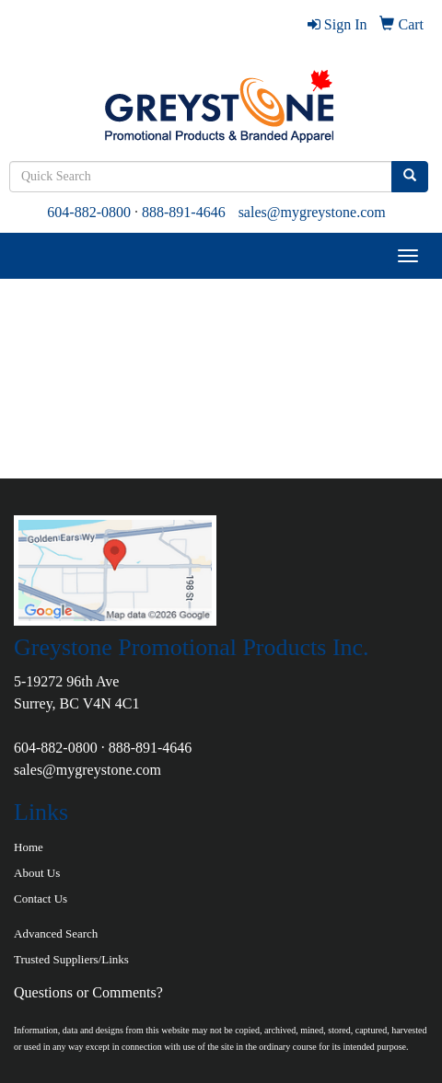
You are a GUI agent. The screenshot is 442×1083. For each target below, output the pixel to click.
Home (28, 847)
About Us (37, 873)
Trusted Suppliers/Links (71, 959)
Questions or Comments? (88, 992)
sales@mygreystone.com (312, 212)
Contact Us (40, 898)
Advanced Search (56, 933)
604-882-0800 (89, 212)
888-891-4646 (184, 212)
